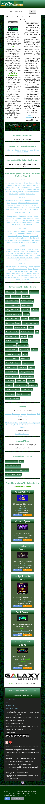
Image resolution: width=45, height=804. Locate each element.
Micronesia (24, 271)
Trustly (20, 416)
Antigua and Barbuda (19, 232)
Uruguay (28, 209)
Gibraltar (35, 249)
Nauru (31, 271)
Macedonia (28, 253)
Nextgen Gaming (12, 359)
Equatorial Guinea (13, 185)
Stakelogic (33, 385)
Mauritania (9, 189)
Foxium (24, 319)
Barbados (12, 234)
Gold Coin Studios (12, 332)
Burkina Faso (9, 183)
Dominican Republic (15, 236)
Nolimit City (25, 359)
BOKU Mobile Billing (11, 423)
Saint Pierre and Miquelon (15, 209)
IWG (30, 336)
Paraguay (31, 207)
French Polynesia (34, 267)
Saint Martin (22, 240)
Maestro (8, 414)
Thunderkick (10, 394)
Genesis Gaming (21, 327)
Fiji (26, 267)
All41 (7, 296)
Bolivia (16, 201)
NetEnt (25, 354)
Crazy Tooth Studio (12, 310)
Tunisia (32, 194)
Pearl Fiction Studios (13, 363)
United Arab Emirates (24, 225)
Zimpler (22, 427)
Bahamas (36, 232)
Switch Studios (27, 390)
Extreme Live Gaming (13, 314)
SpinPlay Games (21, 385)
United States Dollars (13, 475)
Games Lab (34, 319)
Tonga (32, 278)
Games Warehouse (13, 323)
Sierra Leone (28, 192)
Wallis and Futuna (22, 280)
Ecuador (14, 203)
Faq (7, 702)
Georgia (28, 249)
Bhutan (9, 216)
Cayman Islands (30, 234)
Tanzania (22, 194)
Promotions (10, 705)
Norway (31, 256)
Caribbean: (22, 228)
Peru (37, 207)
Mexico (9, 207)
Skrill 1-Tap (21, 425)
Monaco (15, 256)
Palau (13, 275)
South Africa (13, 194)
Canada (27, 201)
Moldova (9, 256)
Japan (37, 218)
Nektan (34, 350)
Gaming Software (12, 708)
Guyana (27, 205)
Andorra (16, 249)
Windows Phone (22, 152)
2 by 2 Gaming (21, 292)
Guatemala (20, 205)
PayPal (13, 425)
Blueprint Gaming (27, 301)
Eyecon (26, 314)
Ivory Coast (15, 187)
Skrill (38, 414)
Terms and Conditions (20, 509)
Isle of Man (30, 251)
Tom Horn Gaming (23, 394)
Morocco (24, 189)
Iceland (16, 251)
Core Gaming (27, 305)
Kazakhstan (16, 220)
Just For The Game (12, 341)
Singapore (30, 223)
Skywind (31, 381)
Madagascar (31, 187)
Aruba (30, 232)
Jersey (36, 251)
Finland (22, 249)
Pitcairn (33, 275)
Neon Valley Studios (13, 354)
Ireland (22, 251)
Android (8, 150)
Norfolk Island (21, 273)
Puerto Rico (11, 238)
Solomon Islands (23, 278)
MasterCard (16, 414)
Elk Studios (25, 310)
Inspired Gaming (12, 336)
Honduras (34, 205)
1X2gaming (10, 292)
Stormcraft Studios (12, 390)
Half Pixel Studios (27, 332)
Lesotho (23, 187)
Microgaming (24, 350)
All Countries (10, 700)
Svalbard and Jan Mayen (24, 258)
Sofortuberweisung (32, 425)
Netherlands (23, 256)
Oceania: (22, 263)
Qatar (24, 223)
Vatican (25, 260)
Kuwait (23, 220)
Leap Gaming (11, 345)
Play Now (17, 515)
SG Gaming (10, 381)
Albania (9, 249)
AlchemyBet (33, 292)
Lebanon (29, 220)
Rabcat (31, 367)
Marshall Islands (14, 271)
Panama (24, 207)
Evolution (35, 310)
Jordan (8, 220)
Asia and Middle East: (22, 213)
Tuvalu (37, 278)
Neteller (23, 414)
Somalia (36, 192)
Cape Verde (19, 183)
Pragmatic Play (28, 363)
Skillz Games (21, 381)
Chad (26, 183)
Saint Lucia (13, 240)
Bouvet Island (10, 267)
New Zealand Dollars (13, 466)
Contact (34, 690)
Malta (35, 253)
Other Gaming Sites (22, 690)
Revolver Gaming (12, 376)
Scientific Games (27, 376)
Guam (30, 269)
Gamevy (9, 327)
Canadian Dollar (12, 461)
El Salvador (22, 203)
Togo (28, 194)
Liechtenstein (19, 253)
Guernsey (9, 251)
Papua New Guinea (22, 275)
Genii (31, 327)
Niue (13, 273)
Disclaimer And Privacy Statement (22, 695)
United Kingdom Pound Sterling (17, 470)
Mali (37, 187)
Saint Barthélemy (21, 238)
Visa (25, 416)
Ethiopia (23, 185)
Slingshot (9, 385)
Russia (37, 256)
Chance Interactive (13, 305)
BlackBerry (16, 150)
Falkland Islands (32, 203)
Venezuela (35, 209)
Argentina (9, 201)
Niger (30, 189)
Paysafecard (31, 414)
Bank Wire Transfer (22, 434)
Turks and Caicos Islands (28, 242)
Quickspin (22, 367)
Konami (24, 341)
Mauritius (17, 189)
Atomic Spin (16, 296)
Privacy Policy (17, 799)
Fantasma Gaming (12, 319)
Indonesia (30, 218)
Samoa (13, 278)
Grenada (26, 236)
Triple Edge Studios (12, 398)
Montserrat (34, 236)
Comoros (32, 183)
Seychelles (19, 192)
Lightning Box (23, 345)
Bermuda (20, 234)
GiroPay (22, 423)
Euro (21, 461)
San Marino (11, 258)
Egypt (38, 183)
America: (22, 197)
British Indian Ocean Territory (22, 216)
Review (27, 515)
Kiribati (35, 269)
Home (10, 690)
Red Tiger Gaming (26, 372)
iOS (28, 150)
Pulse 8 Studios (11, 367)
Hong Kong (22, 218)
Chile (32, 201)
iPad (31, 150)
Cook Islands (20, 267)
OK (7, 799)
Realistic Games (11, 372)
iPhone (36, 150)
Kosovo (10, 253)
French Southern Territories (17, 269)
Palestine (17, 223)
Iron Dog (24, 336)
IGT (37, 332)
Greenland (11, 205)
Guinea (29, 185)
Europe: (22, 246)
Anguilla (8, 232)
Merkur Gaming (11, 350)
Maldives (36, 220)
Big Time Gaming (12, 301)
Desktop (23, 150)
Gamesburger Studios (30, 323)
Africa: (22, 180)
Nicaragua (16, 207)
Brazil (21, 201)
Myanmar (10, 223)
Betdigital (26, 296)
